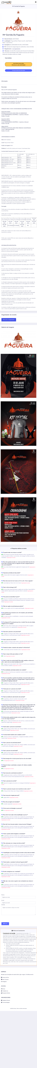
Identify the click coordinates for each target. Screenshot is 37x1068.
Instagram (4, 981)
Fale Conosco (5, 979)
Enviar (5, 923)
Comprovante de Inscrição (18, 70)
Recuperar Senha (5, 993)
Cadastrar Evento (5, 1000)
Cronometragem (5, 1002)
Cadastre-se (4, 990)
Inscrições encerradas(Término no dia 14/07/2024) (18, 64)
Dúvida (3, 904)
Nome (2, 894)
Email (2, 900)
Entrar (3, 988)
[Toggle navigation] (35, 2)
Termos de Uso (5, 977)
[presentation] (12, 919)
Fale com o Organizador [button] (9, 319)
